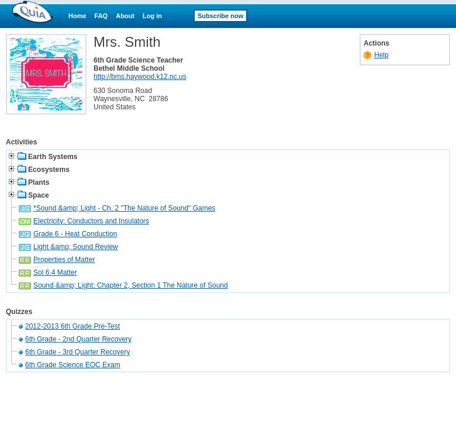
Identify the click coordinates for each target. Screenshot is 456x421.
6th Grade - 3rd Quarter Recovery (77, 352)
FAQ (101, 15)
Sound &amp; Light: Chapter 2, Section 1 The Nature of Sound (130, 285)
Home (77, 15)
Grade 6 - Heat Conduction (75, 234)
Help (381, 55)
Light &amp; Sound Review (75, 247)
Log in (152, 15)
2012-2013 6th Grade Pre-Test (72, 326)
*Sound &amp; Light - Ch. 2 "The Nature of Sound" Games (124, 208)
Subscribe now (220, 15)
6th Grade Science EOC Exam (72, 365)
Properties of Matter (64, 260)
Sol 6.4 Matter (55, 272)
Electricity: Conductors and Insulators (91, 221)
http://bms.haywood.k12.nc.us (140, 77)
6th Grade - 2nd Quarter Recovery (78, 339)
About (125, 15)
